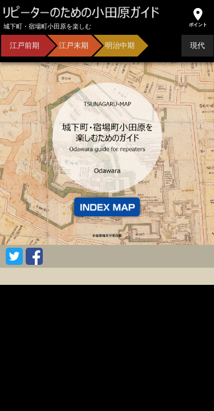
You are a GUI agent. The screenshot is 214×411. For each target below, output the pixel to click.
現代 (197, 45)
